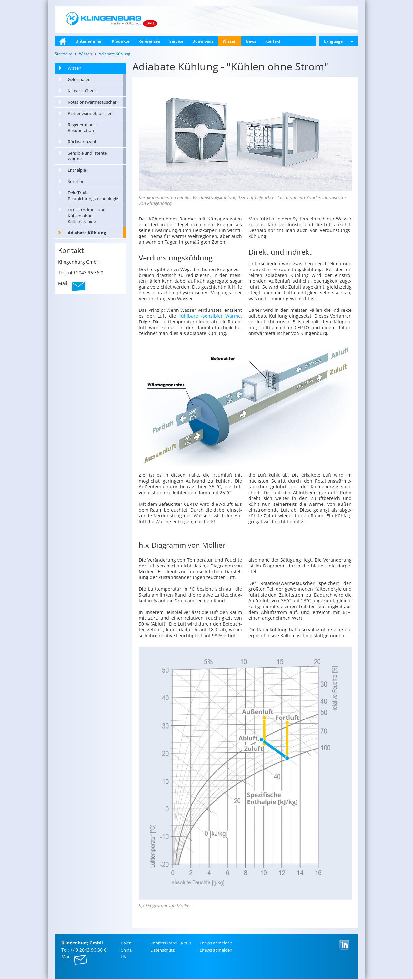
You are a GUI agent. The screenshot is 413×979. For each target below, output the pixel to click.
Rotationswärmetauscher (92, 102)
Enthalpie (77, 170)
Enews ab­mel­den (216, 950)
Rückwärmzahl (82, 142)
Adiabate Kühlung (87, 233)
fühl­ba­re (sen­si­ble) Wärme (210, 316)
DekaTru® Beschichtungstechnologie (93, 195)
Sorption (76, 181)
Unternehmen (89, 41)
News (251, 41)
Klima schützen (82, 91)
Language (338, 41)
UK (123, 957)
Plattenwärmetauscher (90, 113)
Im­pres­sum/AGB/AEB (170, 943)
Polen (126, 943)
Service (176, 41)
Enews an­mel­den (216, 943)
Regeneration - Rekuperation (82, 127)
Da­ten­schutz (162, 950)
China (126, 950)
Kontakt (272, 41)
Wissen (230, 41)
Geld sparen (79, 79)
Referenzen (149, 41)
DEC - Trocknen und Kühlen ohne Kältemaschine (87, 215)
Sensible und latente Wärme (87, 156)
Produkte (120, 41)
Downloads (203, 41)
